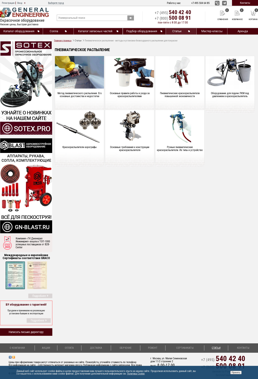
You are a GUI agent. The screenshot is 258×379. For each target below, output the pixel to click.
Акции (46, 347)
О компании (17, 347)
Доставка (96, 347)
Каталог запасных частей (95, 31)
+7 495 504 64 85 (200, 3)
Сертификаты (185, 347)
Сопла (54, 31)
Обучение (125, 347)
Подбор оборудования (141, 31)
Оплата (69, 347)
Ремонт (152, 347)
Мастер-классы (212, 31)
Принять (236, 372)
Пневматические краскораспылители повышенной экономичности (180, 95)
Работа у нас (174, 3)
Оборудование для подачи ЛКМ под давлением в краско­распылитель (230, 95)
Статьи (176, 31)
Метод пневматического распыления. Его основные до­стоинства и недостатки (79, 95)
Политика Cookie (136, 373)
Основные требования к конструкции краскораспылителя (129, 149)
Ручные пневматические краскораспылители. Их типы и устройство (180, 149)
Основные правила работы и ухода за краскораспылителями (130, 95)
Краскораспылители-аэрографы (79, 147)
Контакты (245, 2)
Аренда (243, 31)
